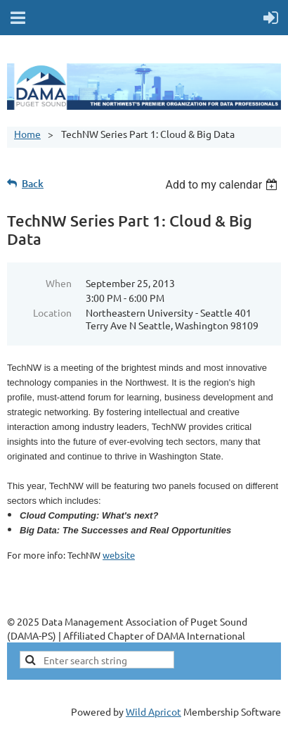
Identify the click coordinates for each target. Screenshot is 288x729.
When (59, 283)
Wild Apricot (153, 711)
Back (33, 183)
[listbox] (223, 185)
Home (27, 133)
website (119, 555)
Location (52, 312)
